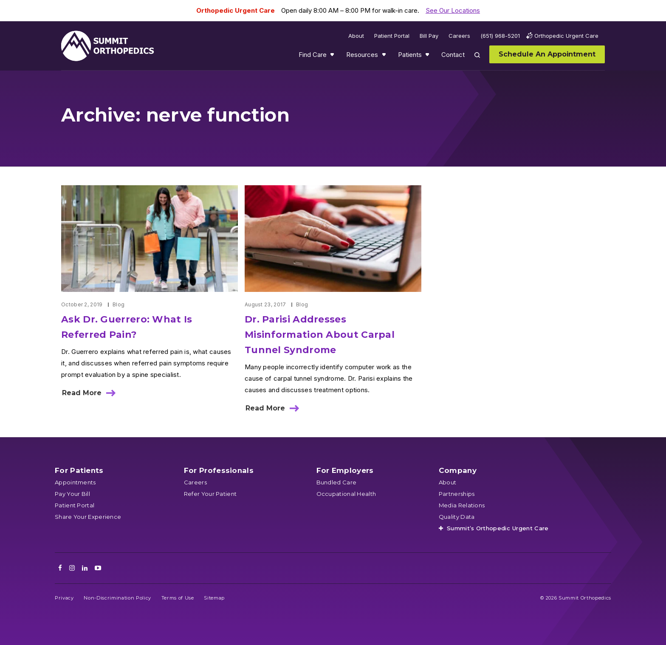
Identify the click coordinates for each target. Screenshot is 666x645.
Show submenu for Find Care (333, 56)
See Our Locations (453, 10)
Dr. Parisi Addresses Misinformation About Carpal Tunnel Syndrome (320, 335)
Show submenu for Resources (385, 56)
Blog (118, 304)
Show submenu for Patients (428, 56)
